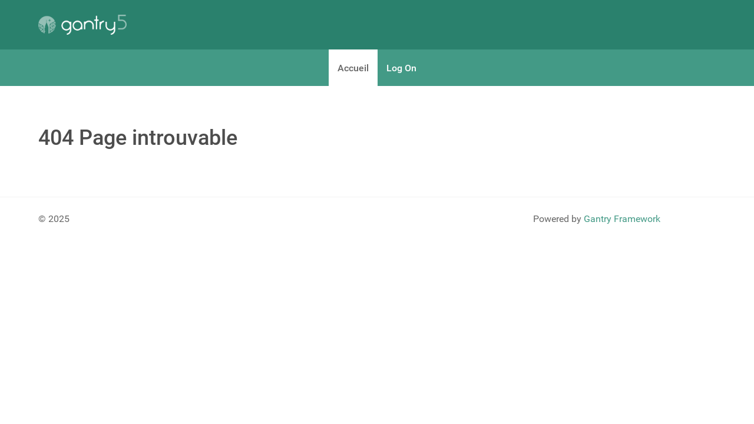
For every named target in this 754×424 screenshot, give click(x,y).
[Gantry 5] (82, 25)
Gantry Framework (622, 218)
